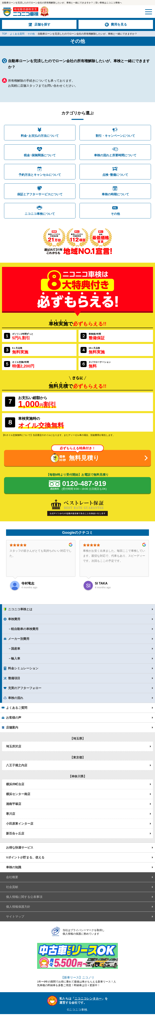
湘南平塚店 (13, 804)
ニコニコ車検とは (20, 609)
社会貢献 (12, 887)
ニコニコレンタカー (88, 998)
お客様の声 (13, 717)
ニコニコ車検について (40, 213)
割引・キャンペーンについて (115, 135)
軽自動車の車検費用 (24, 629)
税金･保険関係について (40, 155)
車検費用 (14, 619)
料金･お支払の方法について (40, 135)
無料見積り (84, 458)
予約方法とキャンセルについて (40, 174)
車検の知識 (13, 867)
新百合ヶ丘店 (15, 833)
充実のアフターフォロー (24, 688)
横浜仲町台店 (15, 784)
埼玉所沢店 (13, 746)
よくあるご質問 (16, 707)
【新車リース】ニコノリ (77, 977)
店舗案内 (12, 727)
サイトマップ (15, 916)
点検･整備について (115, 174)
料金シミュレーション (23, 668)
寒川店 (10, 813)
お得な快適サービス (19, 847)
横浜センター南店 (18, 794)
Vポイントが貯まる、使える (25, 857)
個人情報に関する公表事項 (24, 896)
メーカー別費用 (18, 638)
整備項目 (14, 678)
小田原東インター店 (19, 823)
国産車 (15, 648)
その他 (115, 213)
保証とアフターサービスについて (40, 194)
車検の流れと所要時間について (115, 155)
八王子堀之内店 (16, 765)
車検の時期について (115, 194)
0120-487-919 (84, 485)
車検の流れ (15, 698)
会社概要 (12, 877)
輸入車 (15, 658)
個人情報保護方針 (18, 906)
